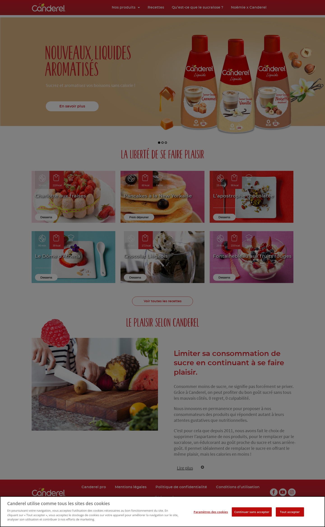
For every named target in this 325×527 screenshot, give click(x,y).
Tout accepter (290, 513)
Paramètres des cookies (211, 513)
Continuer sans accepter (251, 513)
